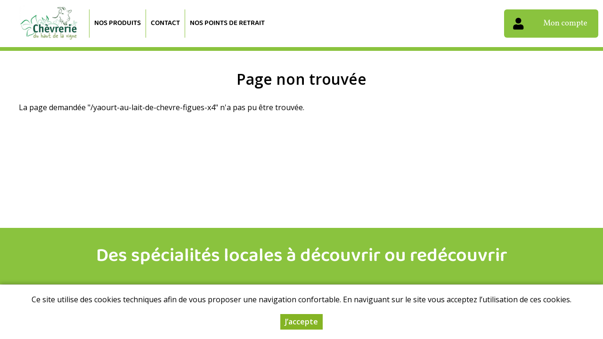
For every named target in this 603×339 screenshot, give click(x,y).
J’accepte (301, 323)
